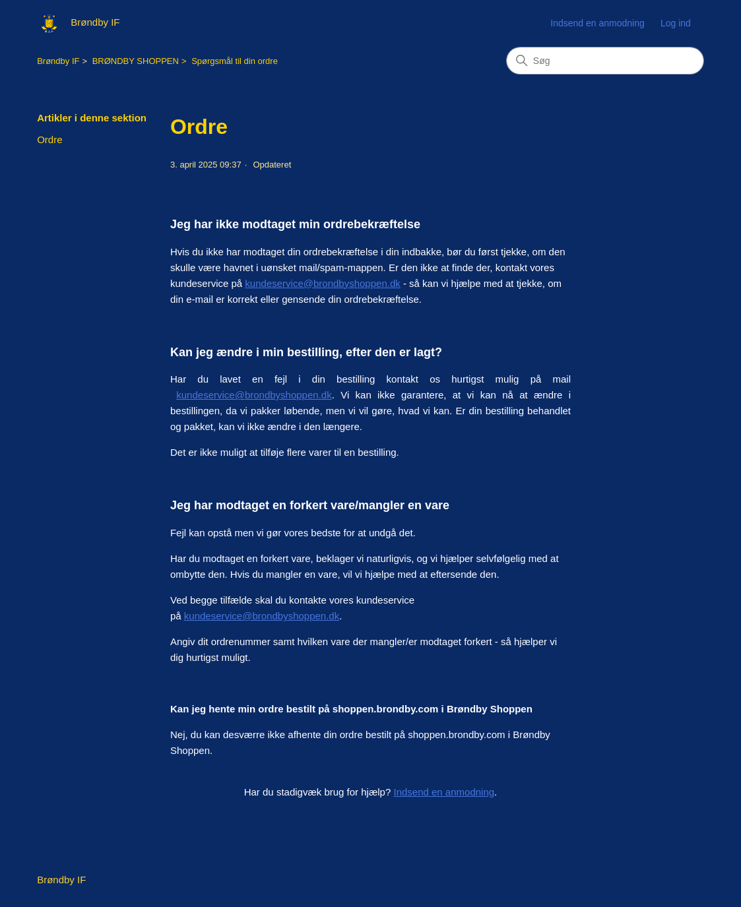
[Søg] (605, 60)
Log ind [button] (675, 23)
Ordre (49, 139)
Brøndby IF (58, 61)
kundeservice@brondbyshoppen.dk (322, 283)
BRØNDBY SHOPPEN (135, 61)
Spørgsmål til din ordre (234, 61)
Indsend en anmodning (597, 23)
